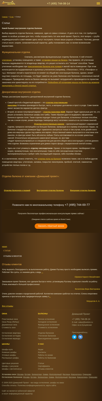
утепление (7, 60)
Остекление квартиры (11, 333)
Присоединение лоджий (48, 338)
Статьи (6, 251)
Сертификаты (44, 366)
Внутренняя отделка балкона (50, 190)
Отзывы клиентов (12, 256)
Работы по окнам (45, 355)
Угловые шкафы (9, 355)
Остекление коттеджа (11, 336)
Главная (5, 17)
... (42, 272)
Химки (45, 374)
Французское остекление (49, 325)
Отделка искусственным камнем (49, 124)
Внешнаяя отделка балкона (83, 190)
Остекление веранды (11, 338)
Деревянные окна (9, 325)
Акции (40, 349)
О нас (12, 17)
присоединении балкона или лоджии (45, 66)
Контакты (42, 352)
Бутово (28, 374)
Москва (20, 374)
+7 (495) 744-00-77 (77, 204)
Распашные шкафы (10, 358)
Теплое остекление (46, 319)
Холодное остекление (47, 322)
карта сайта (51, 385)
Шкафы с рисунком (10, 366)
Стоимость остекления (48, 327)
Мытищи (66, 374)
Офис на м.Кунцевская (82, 325)
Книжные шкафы (9, 352)
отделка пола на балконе (49, 159)
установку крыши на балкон (54, 60)
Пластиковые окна (10, 319)
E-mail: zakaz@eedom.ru (82, 322)
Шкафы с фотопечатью (12, 369)
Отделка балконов (46, 333)
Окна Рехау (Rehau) (10, 322)
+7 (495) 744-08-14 (58, 3)
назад (4, 246)
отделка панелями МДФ (54, 112)
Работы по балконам (47, 358)
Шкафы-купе (7, 349)
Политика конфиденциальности (31, 385)
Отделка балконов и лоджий (17, 190)
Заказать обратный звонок (51, 226)
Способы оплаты (9, 385)
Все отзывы (7, 306)
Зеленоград (37, 374)
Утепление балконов (47, 336)
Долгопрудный (55, 374)
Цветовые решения (10, 363)
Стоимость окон (9, 327)
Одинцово (87, 374)
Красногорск (76, 374)
